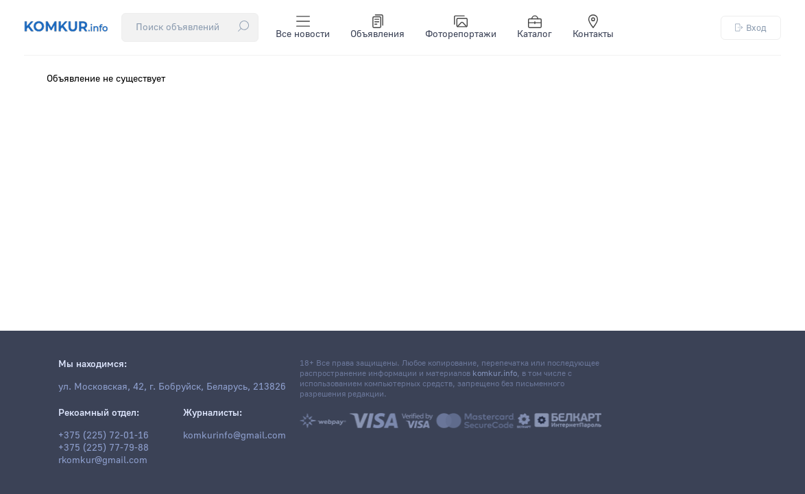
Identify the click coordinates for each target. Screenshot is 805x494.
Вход (751, 28)
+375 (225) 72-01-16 (103, 436)
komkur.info (494, 373)
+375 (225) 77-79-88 (103, 448)
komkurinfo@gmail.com (234, 436)
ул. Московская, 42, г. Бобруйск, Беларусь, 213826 (172, 387)
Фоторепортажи (460, 27)
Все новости (303, 27)
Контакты (593, 27)
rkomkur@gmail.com (102, 460)
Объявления (377, 27)
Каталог (534, 27)
